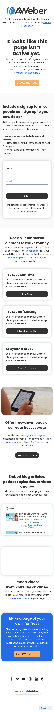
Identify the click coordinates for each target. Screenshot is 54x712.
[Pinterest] (43, 679)
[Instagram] (30, 679)
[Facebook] (11, 679)
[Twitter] (17, 679)
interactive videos (19, 598)
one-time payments (24, 247)
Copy (43, 708)
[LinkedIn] (36, 679)
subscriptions (32, 250)
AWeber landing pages (27, 73)
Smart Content (17, 491)
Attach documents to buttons (28, 440)
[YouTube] (24, 679)
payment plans (16, 257)
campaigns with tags (30, 435)
